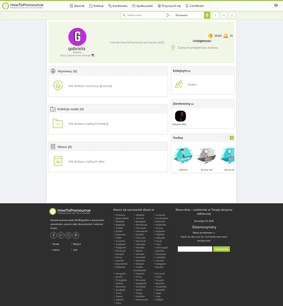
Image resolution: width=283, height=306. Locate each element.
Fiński (117, 237)
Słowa (54, 244)
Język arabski (121, 218)
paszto (117, 276)
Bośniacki (159, 221)
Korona (158, 228)
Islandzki (138, 247)
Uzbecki (118, 299)
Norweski (159, 273)
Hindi (157, 244)
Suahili (137, 289)
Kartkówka (117, 6)
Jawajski (118, 254)
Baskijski (118, 221)
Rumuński (139, 280)
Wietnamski (140, 299)
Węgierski (119, 247)
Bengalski (139, 221)
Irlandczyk (119, 250)
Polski (157, 276)
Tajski (157, 293)
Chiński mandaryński (139, 269)
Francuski (139, 237)
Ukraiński (139, 296)
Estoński (138, 234)
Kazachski (159, 254)
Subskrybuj (221, 249)
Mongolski (119, 273)
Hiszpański (159, 286)
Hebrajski (139, 244)
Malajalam (159, 263)
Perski (137, 276)
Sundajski (119, 289)
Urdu (156, 296)
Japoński (158, 250)
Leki (74, 249)
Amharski (159, 215)
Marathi (158, 267)
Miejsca (76, 244)
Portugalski (120, 280)
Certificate (194, 6)
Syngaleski (139, 283)
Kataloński (159, 224)
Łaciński (118, 260)
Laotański (159, 257)
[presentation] (227, 138)
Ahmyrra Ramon (180, 124)
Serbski (118, 283)
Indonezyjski (160, 247)
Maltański (119, 267)
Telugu (137, 293)
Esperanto (119, 234)
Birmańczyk (140, 224)
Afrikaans (119, 215)
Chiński (118, 228)
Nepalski (138, 273)
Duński (118, 231)
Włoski (138, 250)
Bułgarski (119, 224)
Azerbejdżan (160, 218)
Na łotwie (139, 260)
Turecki (118, 296)
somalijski (139, 286)
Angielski (159, 231)
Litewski (158, 260)
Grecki (157, 241)
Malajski (138, 263)
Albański (138, 215)
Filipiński (158, 234)
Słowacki (158, 283)
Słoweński (119, 286)
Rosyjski (158, 280)
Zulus (117, 302)
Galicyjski (159, 237)
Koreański (139, 257)
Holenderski (140, 231)
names (55, 249)
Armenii (138, 218)
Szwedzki (159, 289)
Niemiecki (139, 241)
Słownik (76, 6)
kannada (138, 254)
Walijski (158, 299)
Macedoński (120, 263)
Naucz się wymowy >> (204, 232)
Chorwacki (139, 228)
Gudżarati (119, 244)
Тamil (117, 293)
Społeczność (142, 6)
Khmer (117, 257)
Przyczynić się (168, 6)
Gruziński (119, 241)
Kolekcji (96, 6)
